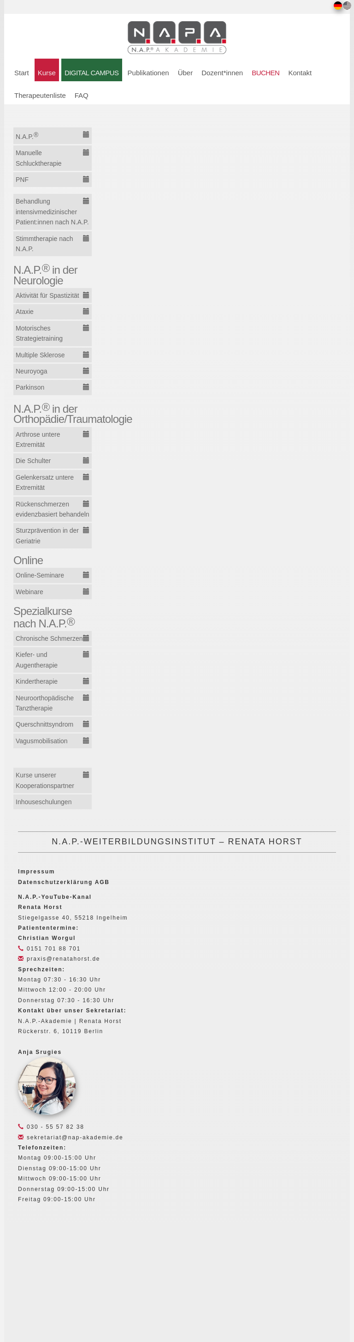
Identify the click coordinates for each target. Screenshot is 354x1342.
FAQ (81, 95)
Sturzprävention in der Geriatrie (47, 535)
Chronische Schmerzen (49, 638)
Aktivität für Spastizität (47, 295)
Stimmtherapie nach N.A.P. (44, 244)
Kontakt (300, 73)
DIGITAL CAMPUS (92, 73)
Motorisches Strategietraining (39, 333)
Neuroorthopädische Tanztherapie (45, 703)
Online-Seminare (40, 575)
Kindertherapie (37, 681)
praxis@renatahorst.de (59, 959)
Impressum (36, 871)
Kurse (47, 73)
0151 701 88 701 (49, 948)
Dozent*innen (222, 73)
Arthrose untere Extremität (38, 439)
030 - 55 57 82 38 (51, 1127)
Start (21, 73)
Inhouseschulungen (43, 802)
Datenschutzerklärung (55, 882)
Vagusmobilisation (42, 741)
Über (185, 73)
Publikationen (148, 73)
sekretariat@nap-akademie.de (70, 1137)
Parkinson (30, 387)
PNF (22, 179)
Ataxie (25, 311)
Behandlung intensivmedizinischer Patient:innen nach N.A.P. (52, 212)
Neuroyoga (31, 371)
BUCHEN (265, 73)
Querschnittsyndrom (44, 724)
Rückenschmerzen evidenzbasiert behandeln (52, 509)
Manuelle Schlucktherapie (39, 158)
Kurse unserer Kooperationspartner (45, 780)
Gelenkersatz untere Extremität (45, 482)
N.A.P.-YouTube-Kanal (55, 897)
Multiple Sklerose (40, 355)
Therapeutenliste (40, 95)
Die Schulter (33, 460)
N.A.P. (27, 135)
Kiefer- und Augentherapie (37, 659)
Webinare (29, 592)
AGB (102, 882)
